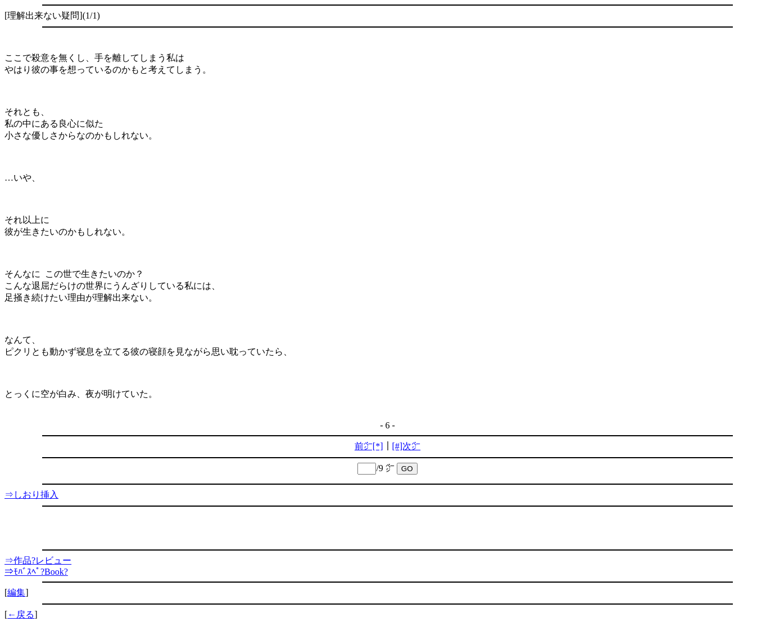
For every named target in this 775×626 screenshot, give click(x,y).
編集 (16, 592)
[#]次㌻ (406, 446)
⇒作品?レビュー (37, 560)
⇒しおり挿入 (31, 494)
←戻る (20, 614)
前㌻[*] (369, 446)
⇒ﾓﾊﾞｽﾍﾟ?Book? (36, 571)
